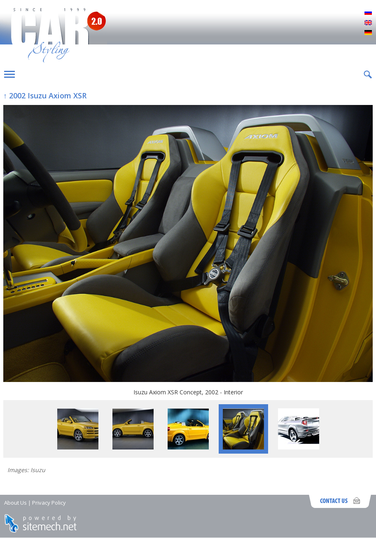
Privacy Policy (49, 502)
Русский (368, 13)
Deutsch (368, 33)
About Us (15, 502)
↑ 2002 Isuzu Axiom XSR (44, 95)
